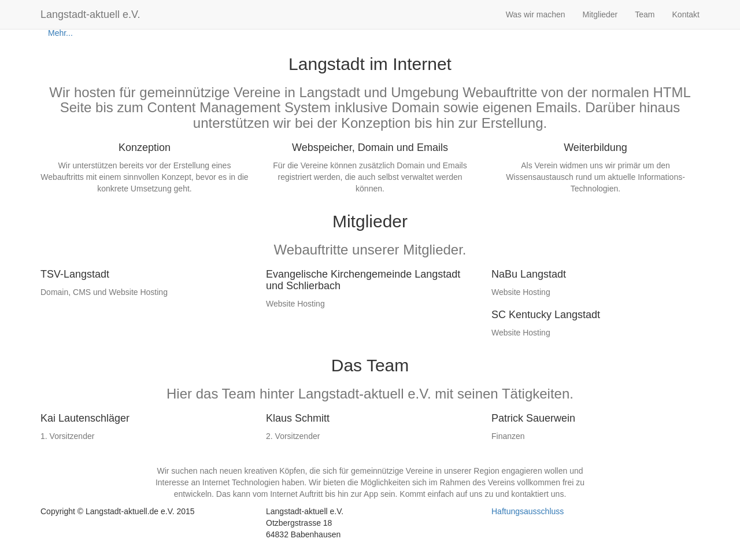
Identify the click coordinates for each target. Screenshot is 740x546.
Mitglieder (600, 14)
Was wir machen (535, 14)
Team (644, 14)
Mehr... (60, 33)
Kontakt (686, 14)
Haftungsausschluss (527, 511)
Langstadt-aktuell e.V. (90, 14)
